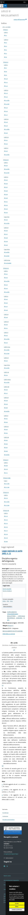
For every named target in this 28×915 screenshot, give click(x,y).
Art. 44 (6, 288)
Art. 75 (6, 523)
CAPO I (6, 32)
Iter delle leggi (5, 813)
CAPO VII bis (7, 379)
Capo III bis (7, 249)
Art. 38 (6, 238)
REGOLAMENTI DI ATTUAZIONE (13, 631)
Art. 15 (6, 107)
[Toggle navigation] (27, 5)
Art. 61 (6, 418)
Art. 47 (6, 306)
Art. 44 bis (6, 292)
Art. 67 (6, 447)
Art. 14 (6, 97)
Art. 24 (6, 165)
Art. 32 (6, 205)
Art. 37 (6, 234)
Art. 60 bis (6, 411)
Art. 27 (6, 187)
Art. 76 (6, 527)
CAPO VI (6, 358)
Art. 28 (6, 191)
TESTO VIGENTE (7, 589)
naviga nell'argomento (20, 19)
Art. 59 (6, 404)
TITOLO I (5, 30)
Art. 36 (6, 230)
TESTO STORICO (7, 591)
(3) (2, 685)
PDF (8, 601)
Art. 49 (6, 317)
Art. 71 (6, 473)
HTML (4, 601)
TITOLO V (5, 460)
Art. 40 (6, 245)
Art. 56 (6, 389)
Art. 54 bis (6, 368)
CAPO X (6, 416)
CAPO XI (6, 426)
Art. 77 (6, 530)
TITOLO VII (6, 510)
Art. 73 (6, 516)
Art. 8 (5, 71)
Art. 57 (6, 393)
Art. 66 (6, 444)
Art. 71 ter (6, 487)
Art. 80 (6, 541)
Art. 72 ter (6, 505)
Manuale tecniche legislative (8, 819)
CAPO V (6, 148)
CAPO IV (6, 137)
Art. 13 (6, 93)
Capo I (5, 481)
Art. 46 (6, 303)
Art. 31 (6, 201)
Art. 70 (6, 469)
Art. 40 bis (6, 252)
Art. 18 (6, 122)
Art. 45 (6, 299)
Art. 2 (5, 42)
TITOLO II (5, 62)
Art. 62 (6, 422)
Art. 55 (6, 375)
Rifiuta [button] (16, 906)
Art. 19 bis (6, 129)
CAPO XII (6, 437)
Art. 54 (6, 361)
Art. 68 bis (6, 455)
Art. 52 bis (6, 339)
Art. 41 (6, 274)
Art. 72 (6, 498)
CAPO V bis (7, 347)
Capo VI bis (7, 365)
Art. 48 (6, 310)
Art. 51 (6, 328)
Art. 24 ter (6, 173)
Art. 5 (5, 53)
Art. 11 (6, 82)
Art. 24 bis (6, 169)
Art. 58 (6, 400)
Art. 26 (6, 183)
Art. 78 (6, 534)
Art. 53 (6, 342)
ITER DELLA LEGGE (9, 634)
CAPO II (6, 40)
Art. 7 (5, 68)
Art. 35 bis (6, 223)
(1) (14, 650)
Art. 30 (6, 198)
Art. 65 (6, 440)
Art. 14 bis (6, 100)
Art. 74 (6, 520)
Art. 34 (6, 212)
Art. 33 (6, 209)
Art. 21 (6, 140)
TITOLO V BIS (6, 478)
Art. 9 (5, 75)
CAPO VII (6, 372)
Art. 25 (6, 180)
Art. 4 (5, 50)
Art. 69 (6, 465)
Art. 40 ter (6, 256)
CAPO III (6, 119)
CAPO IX (6, 398)
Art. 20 (6, 133)
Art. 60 (6, 408)
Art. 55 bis (6, 382)
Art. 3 (5, 46)
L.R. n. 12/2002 (6, 27)
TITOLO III (5, 160)
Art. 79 (6, 538)
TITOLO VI (6, 492)
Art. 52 (6, 335)
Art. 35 (6, 220)
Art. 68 (6, 451)
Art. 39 (6, 241)
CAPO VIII (6, 387)
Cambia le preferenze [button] (17, 909)
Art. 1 (5, 35)
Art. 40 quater (7, 263)
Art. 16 (6, 111)
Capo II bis (6, 217)
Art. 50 (6, 324)
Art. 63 (6, 429)
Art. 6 (5, 57)
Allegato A (10, 625)
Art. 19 (6, 126)
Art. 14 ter (6, 104)
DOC (11, 601)
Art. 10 (6, 79)
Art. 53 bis (6, 350)
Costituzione (5, 816)
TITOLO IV (6, 268)
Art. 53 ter (6, 353)
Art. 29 (6, 194)
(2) (2, 766)
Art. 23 (6, 151)
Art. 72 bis (6, 502)
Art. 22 (6, 144)
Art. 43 (6, 285)
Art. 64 (6, 433)
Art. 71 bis (6, 483)
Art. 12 (6, 86)
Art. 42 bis (6, 281)
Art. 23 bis (6, 154)
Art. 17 (6, 115)
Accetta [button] (17, 903)
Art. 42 (6, 277)
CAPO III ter (7, 260)
